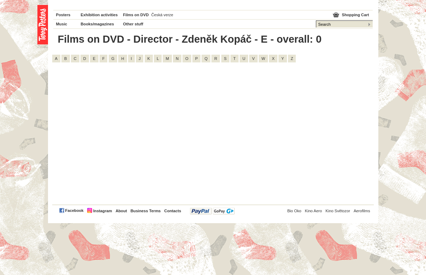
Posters (63, 15)
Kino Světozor (337, 211)
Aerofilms (362, 211)
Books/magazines (97, 24)
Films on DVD (136, 15)
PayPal (212, 211)
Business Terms (146, 211)
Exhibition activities (99, 15)
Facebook (74, 210)
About (121, 211)
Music (61, 24)
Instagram (102, 211)
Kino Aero (313, 211)
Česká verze (162, 15)
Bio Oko (294, 211)
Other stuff (133, 24)
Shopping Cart (355, 15)
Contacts (172, 211)
